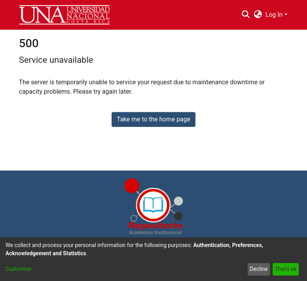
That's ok (285, 269)
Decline (259, 269)
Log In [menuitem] (274, 14)
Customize (18, 269)
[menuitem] (258, 15)
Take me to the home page (153, 119)
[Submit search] (246, 15)
